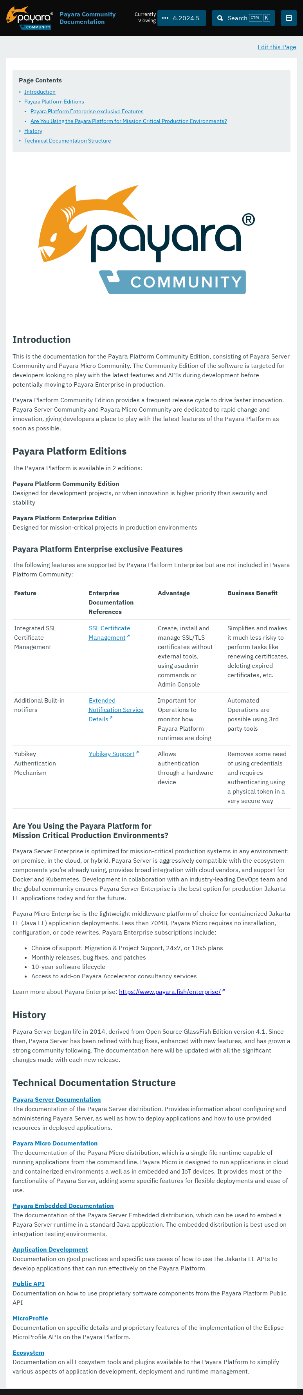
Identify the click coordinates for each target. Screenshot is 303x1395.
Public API (29, 1284)
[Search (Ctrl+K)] (243, 18)
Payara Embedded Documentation (63, 1206)
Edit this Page (277, 47)
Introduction (40, 92)
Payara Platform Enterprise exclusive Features (87, 111)
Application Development (50, 1250)
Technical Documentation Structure (67, 140)
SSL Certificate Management (109, 633)
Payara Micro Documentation (55, 1143)
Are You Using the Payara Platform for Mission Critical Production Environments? (129, 121)
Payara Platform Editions (54, 101)
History (33, 131)
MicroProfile (30, 1318)
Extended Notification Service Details (116, 710)
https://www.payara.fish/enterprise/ (170, 992)
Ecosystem (28, 1353)
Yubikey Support (112, 754)
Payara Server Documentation (57, 1100)
